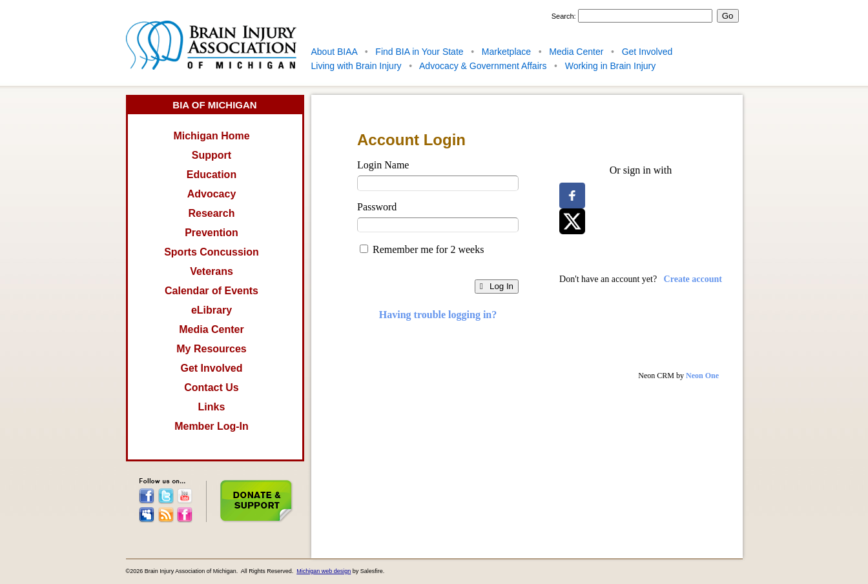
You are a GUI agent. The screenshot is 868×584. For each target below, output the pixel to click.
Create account (693, 279)
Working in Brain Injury (610, 66)
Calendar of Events (211, 290)
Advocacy (211, 193)
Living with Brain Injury (356, 66)
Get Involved (647, 51)
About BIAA (334, 51)
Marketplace (506, 51)
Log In (496, 286)
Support (211, 155)
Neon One (702, 375)
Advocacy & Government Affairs (482, 66)
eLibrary (211, 310)
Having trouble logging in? (438, 314)
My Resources (211, 348)
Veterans (211, 271)
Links (211, 406)
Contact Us (211, 387)
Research (211, 213)
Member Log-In (211, 426)
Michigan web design (323, 571)
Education (211, 174)
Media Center (576, 51)
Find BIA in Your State (419, 51)
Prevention (211, 232)
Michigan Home (211, 135)
